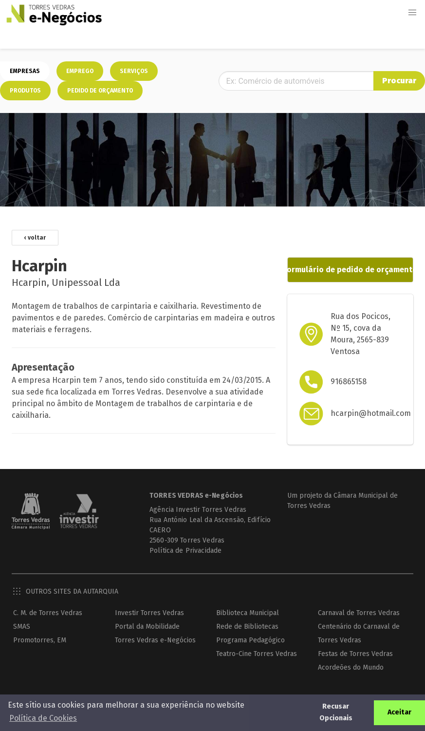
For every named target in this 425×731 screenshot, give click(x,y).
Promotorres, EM (39, 640)
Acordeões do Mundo (351, 667)
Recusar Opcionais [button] (335, 712)
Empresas (25, 71)
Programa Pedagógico (250, 640)
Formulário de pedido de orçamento (350, 269)
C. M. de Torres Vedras (47, 613)
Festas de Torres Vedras (355, 654)
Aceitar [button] (399, 712)
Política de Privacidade (185, 550)
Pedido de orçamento (100, 90)
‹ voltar (35, 237)
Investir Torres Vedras (149, 613)
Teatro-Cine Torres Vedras (256, 654)
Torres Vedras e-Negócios (155, 640)
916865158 (349, 381)
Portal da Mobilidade (147, 626)
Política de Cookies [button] (43, 718)
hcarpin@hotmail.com (371, 413)
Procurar (399, 80)
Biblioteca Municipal (247, 613)
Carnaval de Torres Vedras (359, 613)
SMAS (21, 626)
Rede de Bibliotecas (247, 626)
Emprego (79, 71)
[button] (412, 12)
